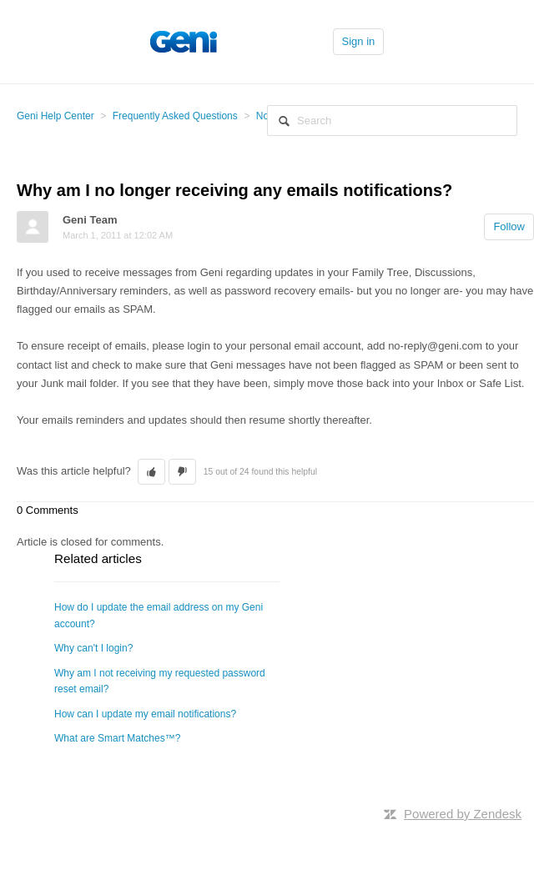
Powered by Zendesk (462, 814)
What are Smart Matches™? (117, 738)
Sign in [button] (358, 41)
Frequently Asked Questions (175, 116)
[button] (151, 472)
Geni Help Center (55, 116)
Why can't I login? (93, 648)
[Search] (392, 120)
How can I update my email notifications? (145, 714)
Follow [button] (509, 226)
